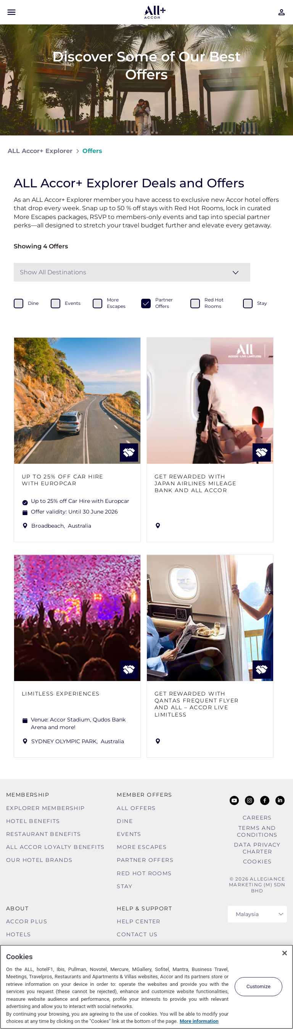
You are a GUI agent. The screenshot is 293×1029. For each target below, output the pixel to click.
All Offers (136, 808)
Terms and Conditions (257, 831)
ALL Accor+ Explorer (40, 151)
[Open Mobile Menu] (11, 12)
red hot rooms (214, 303)
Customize (258, 986)
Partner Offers (145, 860)
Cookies (257, 861)
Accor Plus (26, 921)
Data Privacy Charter (257, 848)
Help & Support (144, 908)
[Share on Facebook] (278, 151)
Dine (125, 821)
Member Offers (144, 794)
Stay (124, 886)
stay (262, 303)
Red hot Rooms (144, 873)
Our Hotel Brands (39, 860)
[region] (146, 987)
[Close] (284, 953)
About (17, 908)
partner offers (164, 303)
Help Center (138, 921)
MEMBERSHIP (27, 794)
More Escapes (142, 847)
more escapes (116, 303)
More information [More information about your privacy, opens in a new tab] (199, 1021)
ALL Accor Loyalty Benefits (55, 847)
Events (129, 834)
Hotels (18, 934)
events (72, 303)
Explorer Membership (45, 808)
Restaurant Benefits (43, 834)
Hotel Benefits (33, 821)
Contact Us (137, 934)
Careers (257, 817)
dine (33, 303)
